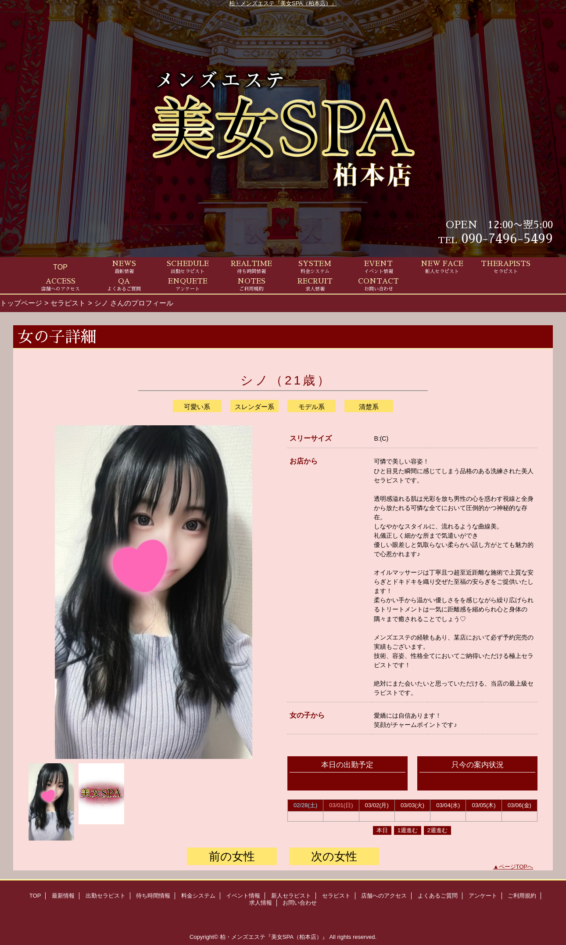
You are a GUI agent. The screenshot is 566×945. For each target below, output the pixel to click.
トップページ (21, 303)
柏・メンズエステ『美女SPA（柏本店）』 (283, 3)
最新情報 (63, 895)
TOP (60, 267)
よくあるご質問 (438, 895)
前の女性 (232, 856)
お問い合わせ (300, 902)
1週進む (408, 830)
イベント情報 (243, 895)
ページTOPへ (516, 866)
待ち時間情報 (153, 895)
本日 (382, 830)
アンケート (483, 895)
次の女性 (334, 856)
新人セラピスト (291, 895)
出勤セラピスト (105, 895)
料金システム (198, 895)
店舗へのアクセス (384, 895)
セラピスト (68, 303)
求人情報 (260, 902)
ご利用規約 (522, 895)
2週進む (437, 830)
